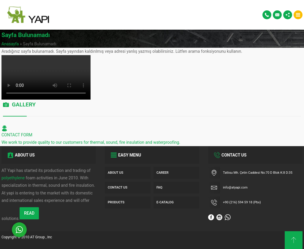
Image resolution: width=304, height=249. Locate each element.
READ (29, 213)
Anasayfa (10, 44)
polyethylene (13, 177)
